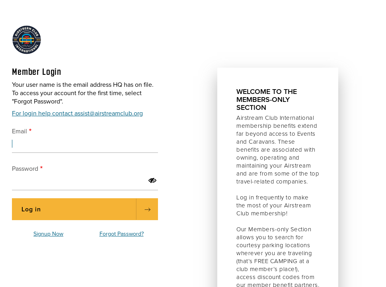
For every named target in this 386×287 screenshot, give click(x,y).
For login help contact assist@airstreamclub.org (77, 113)
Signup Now (48, 233)
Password (25, 169)
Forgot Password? (121, 233)
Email (19, 131)
